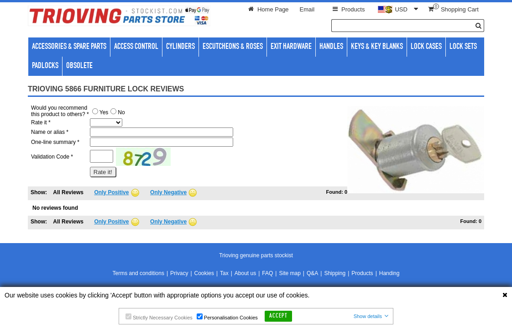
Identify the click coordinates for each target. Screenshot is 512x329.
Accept (278, 316)
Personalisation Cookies (227, 316)
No (117, 112)
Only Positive (111, 192)
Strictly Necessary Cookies (159, 316)
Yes (100, 112)
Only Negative (168, 192)
